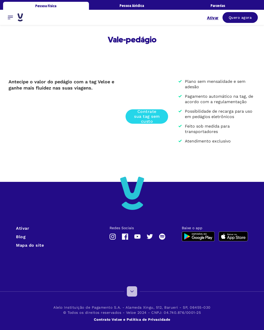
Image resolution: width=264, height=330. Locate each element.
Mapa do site (30, 245)
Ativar (22, 228)
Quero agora (240, 17)
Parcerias (218, 5)
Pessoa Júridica (132, 5)
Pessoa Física (46, 5)
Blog (21, 236)
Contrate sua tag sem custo (147, 116)
